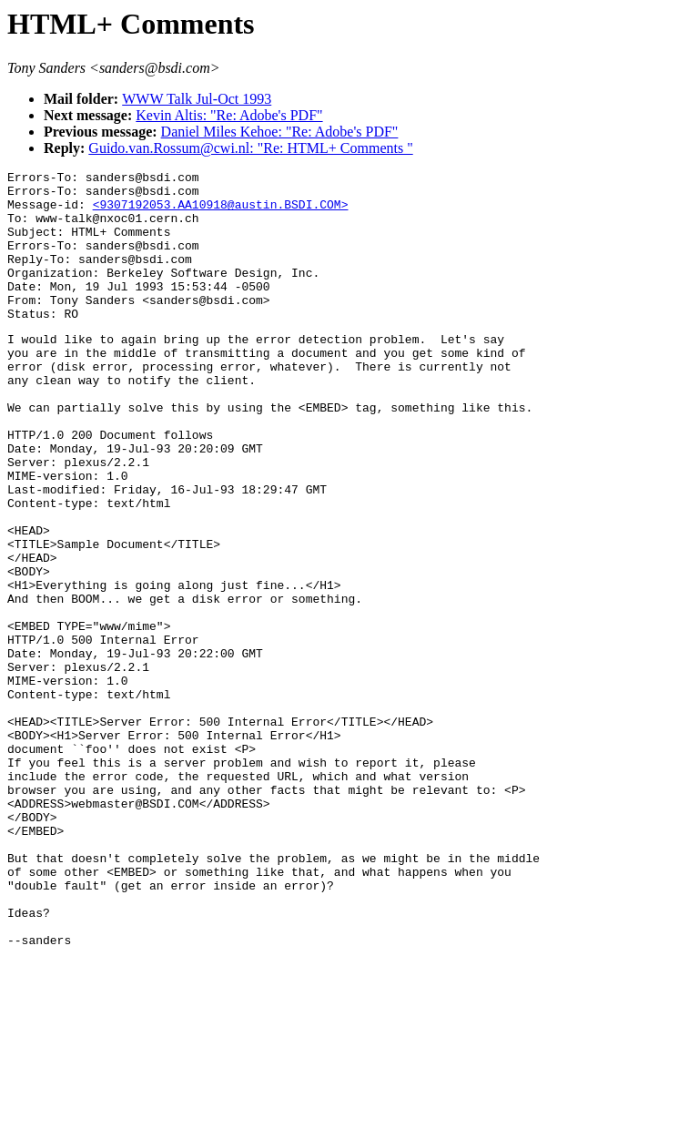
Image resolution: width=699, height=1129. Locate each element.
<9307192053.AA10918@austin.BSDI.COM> (221, 212)
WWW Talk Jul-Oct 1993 (196, 99)
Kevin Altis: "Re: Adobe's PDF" (229, 115)
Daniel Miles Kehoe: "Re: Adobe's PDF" (280, 131)
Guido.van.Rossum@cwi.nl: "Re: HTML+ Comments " (250, 148)
